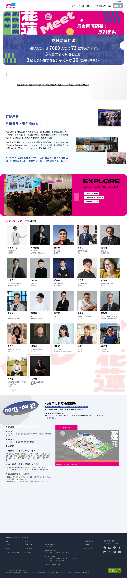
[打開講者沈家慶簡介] (63, 240)
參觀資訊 (89, 6)
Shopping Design (13, 552)
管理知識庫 (88, 548)
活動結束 (117, 5)
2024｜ (47, 546)
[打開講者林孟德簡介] (40, 273)
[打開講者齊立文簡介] (87, 273)
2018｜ (78, 559)
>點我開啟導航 (51, 418)
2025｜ (47, 552)
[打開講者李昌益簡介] (87, 240)
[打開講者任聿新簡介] (40, 371)
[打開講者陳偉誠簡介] (40, 338)
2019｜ (73, 559)
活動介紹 (98, 6)
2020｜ (68, 559)
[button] (76, 197)
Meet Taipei (50, 556)
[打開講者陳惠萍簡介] (63, 338)
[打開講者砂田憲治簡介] (40, 240)
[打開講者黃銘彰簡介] (40, 306)
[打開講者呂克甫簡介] (110, 240)
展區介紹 (106, 6)
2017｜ (47, 561)
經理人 (8, 548)
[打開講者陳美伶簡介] (17, 338)
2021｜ (68, 552)
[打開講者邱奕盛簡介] (110, 338)
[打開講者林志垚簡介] (17, 273)
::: (66, 1)
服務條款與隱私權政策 (81, 573)
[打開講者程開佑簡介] (17, 306)
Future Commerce (52, 564)
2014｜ (62, 561)
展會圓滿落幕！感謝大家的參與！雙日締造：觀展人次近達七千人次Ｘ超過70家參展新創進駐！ (53, 85)
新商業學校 (88, 544)
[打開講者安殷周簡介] (110, 273)
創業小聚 (28, 544)
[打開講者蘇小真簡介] (87, 338)
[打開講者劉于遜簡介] (63, 306)
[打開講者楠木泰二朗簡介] (17, 240)
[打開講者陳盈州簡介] (110, 306)
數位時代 (9, 544)
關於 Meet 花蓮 (78, 6)
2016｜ (52, 561)
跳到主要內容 (11, 1)
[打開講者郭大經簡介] (17, 372)
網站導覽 (118, 1)
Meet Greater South (53, 550)
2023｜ (52, 546)
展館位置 (66, 427)
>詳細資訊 (25, 474)
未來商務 (28, 548)
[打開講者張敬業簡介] (87, 306)
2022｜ (62, 552)
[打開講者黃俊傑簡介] (63, 273)
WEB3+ (28, 552)
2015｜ (57, 561)
